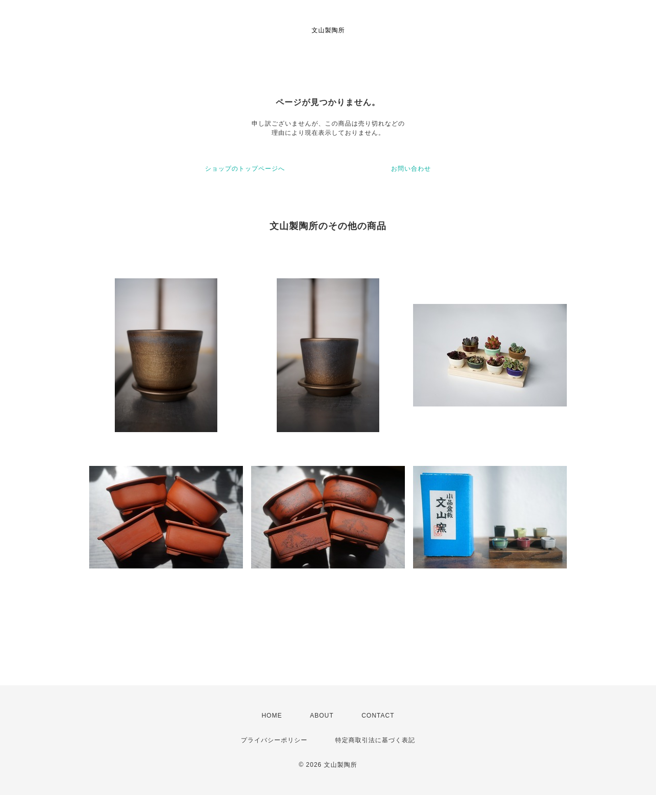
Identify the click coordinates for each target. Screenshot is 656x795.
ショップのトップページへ (245, 168)
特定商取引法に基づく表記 (375, 740)
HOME (271, 715)
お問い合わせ (411, 168)
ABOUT (322, 715)
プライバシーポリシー (274, 740)
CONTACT (377, 715)
